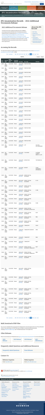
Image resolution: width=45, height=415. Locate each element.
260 (20, 54)
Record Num (6, 61)
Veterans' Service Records (13, 8)
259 (17, 54)
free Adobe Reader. (14, 370)
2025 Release (5, 340)
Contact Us (41, 1)
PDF (20, 65)
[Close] (43, 404)
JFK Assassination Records (18, 15)
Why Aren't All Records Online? (27, 394)
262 (24, 54)
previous (10, 54)
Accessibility (13, 410)
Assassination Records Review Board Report (37, 42)
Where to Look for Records (26, 392)
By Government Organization (4, 387)
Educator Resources (22, 8)
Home (3, 15)
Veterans (14, 390)
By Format (3, 385)
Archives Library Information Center (5, 395)
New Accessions (37, 385)
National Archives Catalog (6, 389)
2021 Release (28, 339)
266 (33, 54)
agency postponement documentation (26, 336)
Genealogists (14, 383)
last (38, 54)
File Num (37, 61)
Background (35, 33)
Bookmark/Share (35, 1)
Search (42, 4)
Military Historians (15, 385)
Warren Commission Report (37, 35)
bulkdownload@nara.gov (10, 329)
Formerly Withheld (16, 61)
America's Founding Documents (40, 7)
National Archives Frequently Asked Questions (26, 386)
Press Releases (28, 350)
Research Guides (27, 382)
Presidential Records (5, 390)
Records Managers (15, 389)
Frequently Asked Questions (11, 350)
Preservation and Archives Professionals (17, 387)
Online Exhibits (4, 396)
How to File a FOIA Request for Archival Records (26, 397)
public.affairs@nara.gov (31, 361)
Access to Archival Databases (5, 392)
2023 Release (17, 339)
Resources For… (16, 382)
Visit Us (31, 7)
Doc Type (26, 61)
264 (28, 54)
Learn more (35, 412)
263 (26, 54)
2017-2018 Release (38, 340)
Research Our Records (4, 8)
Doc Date (21, 61)
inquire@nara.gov (8, 361)
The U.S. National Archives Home (11, 2)
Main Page (35, 31)
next (35, 54)
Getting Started (26, 383)
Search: (22, 56)
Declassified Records (27, 389)
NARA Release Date (10, 60)
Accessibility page (29, 371)
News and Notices (37, 383)
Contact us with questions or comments (8, 376)
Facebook (17, 405)
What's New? (37, 382)
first (7, 54)
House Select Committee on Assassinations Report (37, 38)
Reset (42, 56)
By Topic (3, 383)
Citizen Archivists (27, 1)
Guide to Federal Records (27, 388)
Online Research (5, 382)
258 (15, 54)
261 (22, 54)
